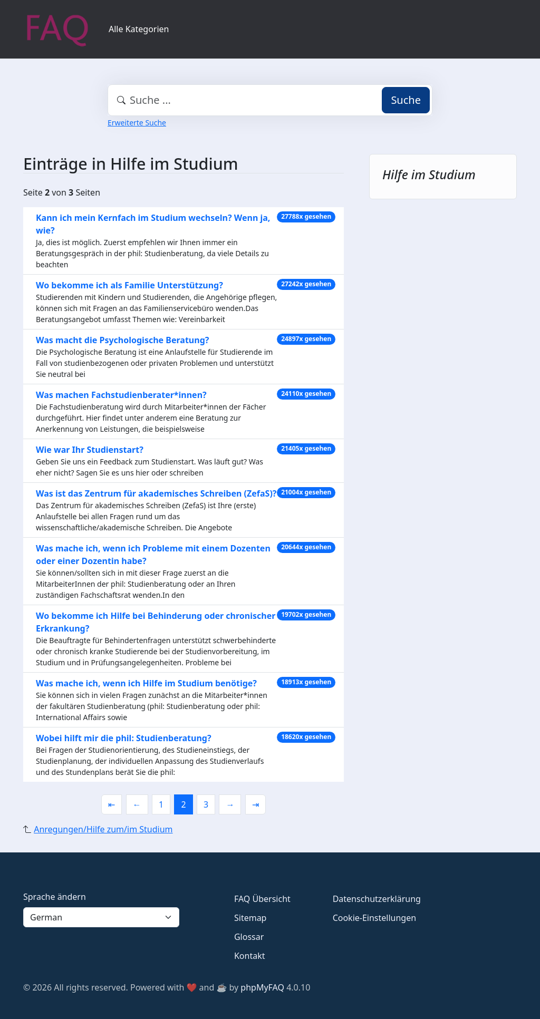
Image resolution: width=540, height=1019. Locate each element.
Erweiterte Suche (137, 123)
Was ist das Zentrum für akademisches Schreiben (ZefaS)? (156, 493)
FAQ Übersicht (262, 899)
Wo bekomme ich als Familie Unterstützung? (129, 285)
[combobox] (270, 100)
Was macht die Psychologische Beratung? (122, 340)
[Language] (101, 917)
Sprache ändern (54, 896)
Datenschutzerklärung (377, 899)
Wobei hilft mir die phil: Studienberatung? (123, 738)
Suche (406, 100)
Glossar (249, 937)
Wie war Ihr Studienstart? (89, 449)
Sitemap (250, 918)
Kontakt (249, 956)
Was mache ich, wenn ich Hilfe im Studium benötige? (146, 683)
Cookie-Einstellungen (374, 918)
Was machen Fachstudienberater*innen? (121, 395)
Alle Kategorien (139, 29)
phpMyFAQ (262, 987)
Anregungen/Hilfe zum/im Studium (103, 829)
